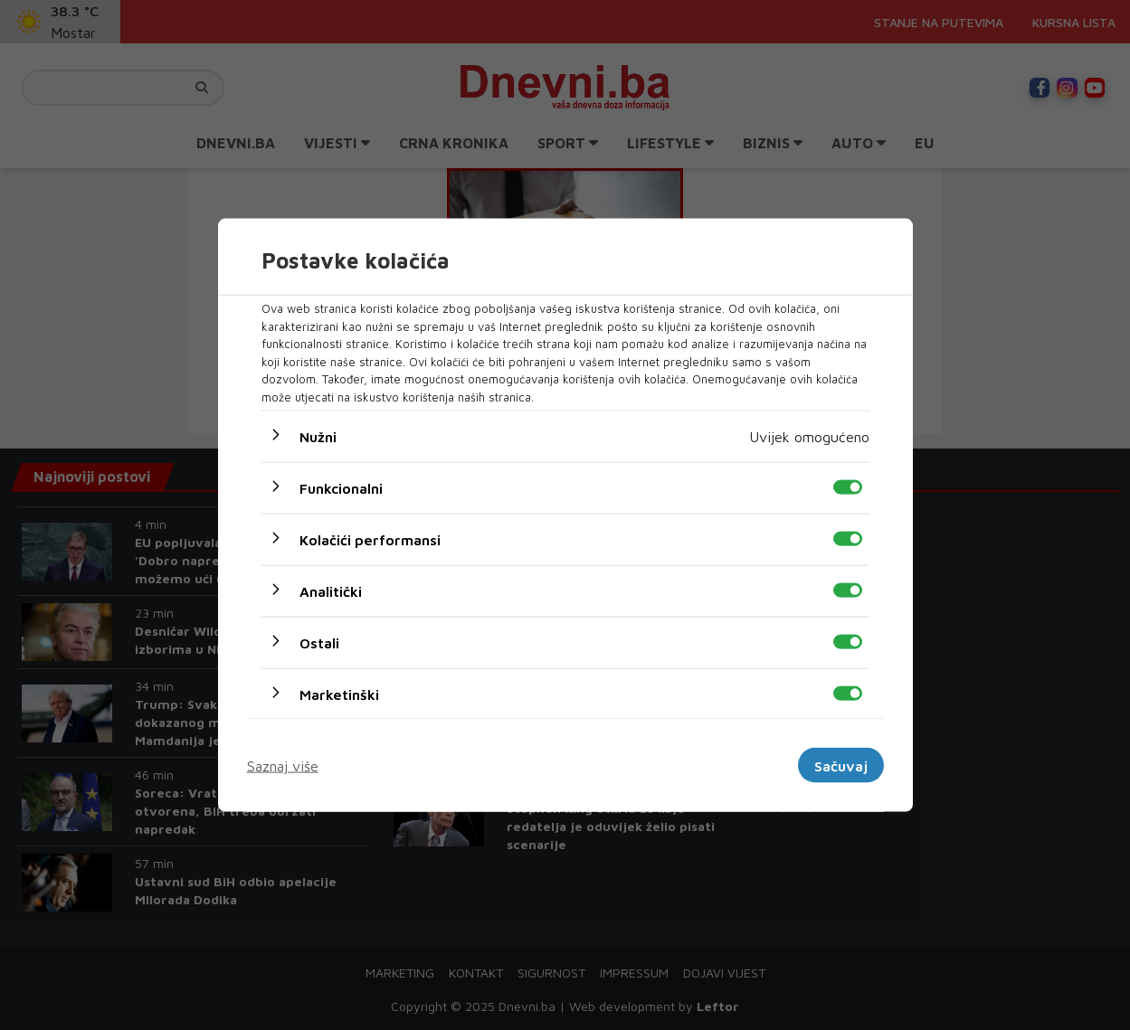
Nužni (318, 437)
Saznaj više (282, 765)
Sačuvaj (841, 765)
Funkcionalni (341, 488)
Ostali (319, 643)
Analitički (330, 591)
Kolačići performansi (370, 540)
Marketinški (339, 694)
